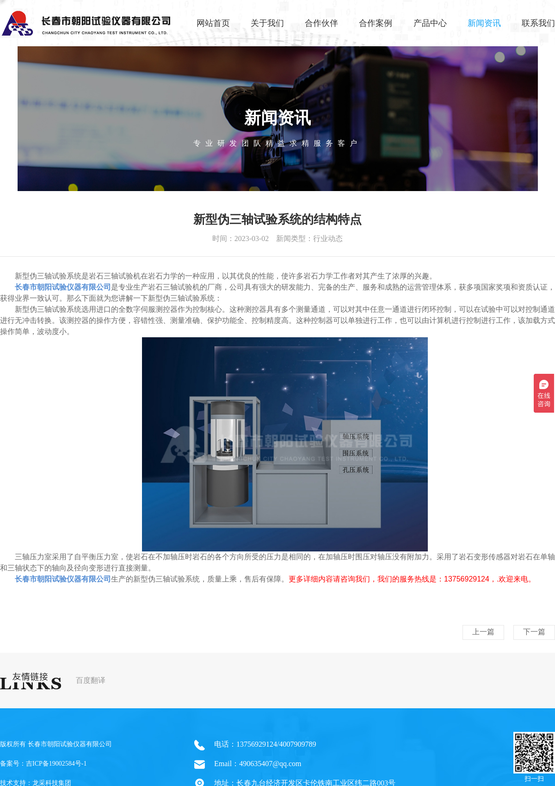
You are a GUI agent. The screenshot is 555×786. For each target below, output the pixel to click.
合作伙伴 (321, 23)
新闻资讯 (484, 23)
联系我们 (538, 23)
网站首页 (213, 23)
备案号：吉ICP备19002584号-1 (43, 763)
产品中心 (430, 23)
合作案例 (375, 23)
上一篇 (483, 632)
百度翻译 (90, 680)
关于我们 (267, 23)
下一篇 (534, 632)
